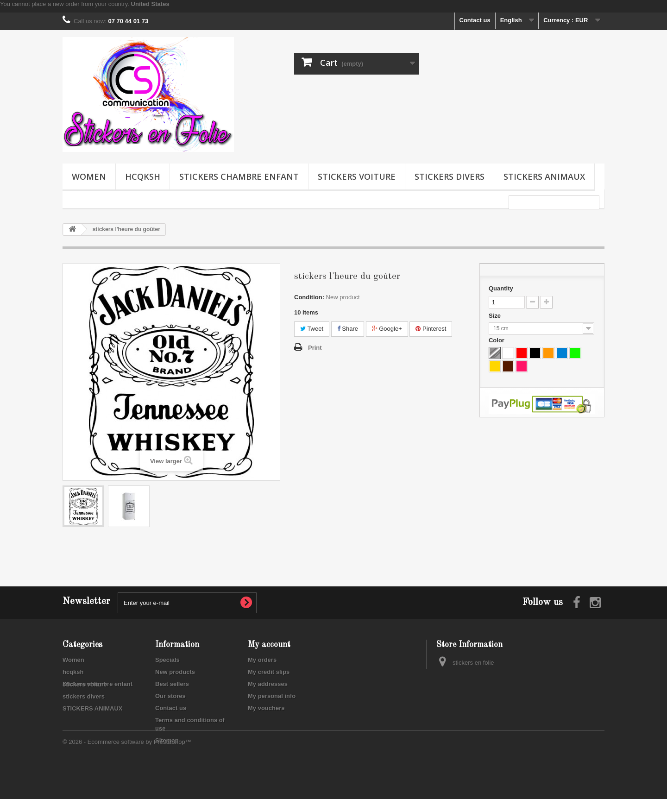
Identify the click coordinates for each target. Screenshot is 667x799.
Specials (167, 659)
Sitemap (167, 740)
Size (496, 315)
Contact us (475, 20)
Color (497, 340)
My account (269, 645)
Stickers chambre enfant (239, 176)
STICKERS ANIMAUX (544, 176)
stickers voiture (357, 176)
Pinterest (430, 328)
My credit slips (268, 671)
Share (347, 328)
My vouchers (266, 708)
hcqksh (142, 176)
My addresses (268, 683)
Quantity (501, 288)
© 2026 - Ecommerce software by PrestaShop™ (127, 773)
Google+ (387, 328)
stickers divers (450, 176)
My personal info (272, 695)
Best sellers (172, 683)
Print (315, 347)
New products (175, 671)
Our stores (170, 695)
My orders (262, 659)
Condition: (309, 297)
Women (89, 176)
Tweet (311, 328)
